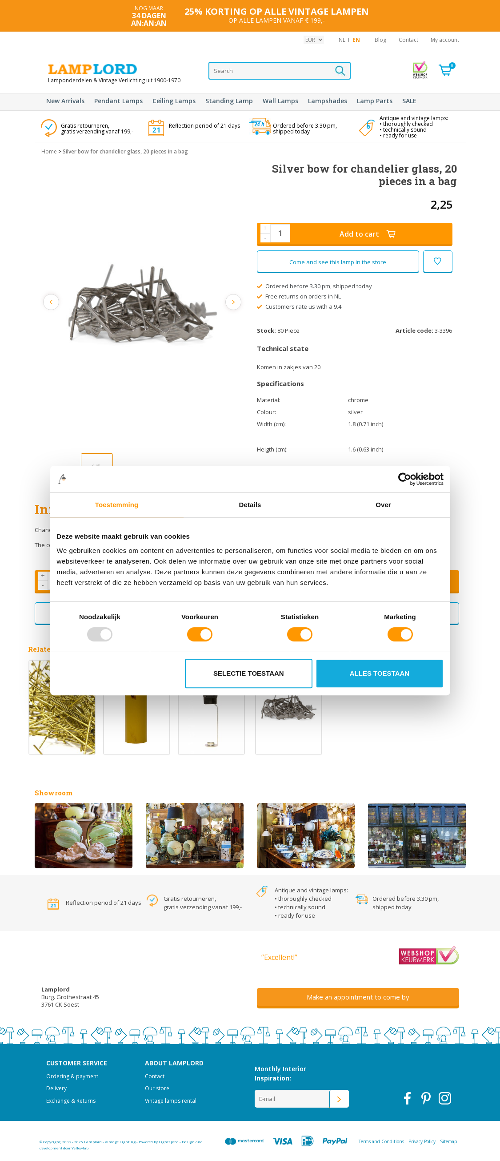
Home (49, 151)
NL (342, 40)
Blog (380, 40)
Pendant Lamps (118, 101)
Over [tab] (383, 504)
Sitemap (448, 1141)
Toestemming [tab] (117, 504)
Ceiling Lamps (174, 101)
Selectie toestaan (248, 673)
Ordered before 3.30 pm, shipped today (314, 286)
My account (445, 40)
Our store (157, 1088)
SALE (409, 101)
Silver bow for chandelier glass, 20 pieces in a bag (125, 151)
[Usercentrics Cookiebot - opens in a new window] (405, 479)
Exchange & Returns (71, 1101)
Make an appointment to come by (358, 996)
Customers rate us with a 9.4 (299, 306)
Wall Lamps (280, 101)
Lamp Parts (374, 101)
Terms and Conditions (381, 1141)
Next (233, 302)
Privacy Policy (422, 1141)
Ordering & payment (72, 1076)
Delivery (56, 1088)
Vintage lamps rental (170, 1101)
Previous (52, 302)
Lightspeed (169, 1141)
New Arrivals (65, 101)
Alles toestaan (379, 673)
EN (356, 40)
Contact (408, 40)
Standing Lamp (229, 101)
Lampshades (327, 101)
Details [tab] (250, 504)
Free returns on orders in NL (299, 296)
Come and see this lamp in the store (337, 262)
